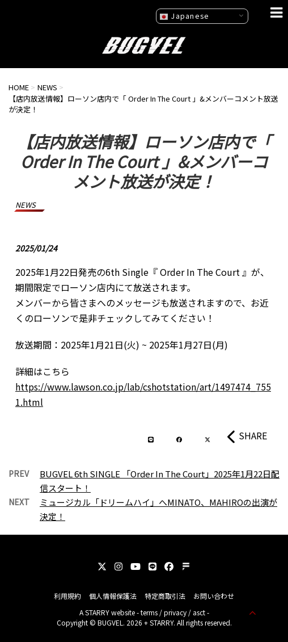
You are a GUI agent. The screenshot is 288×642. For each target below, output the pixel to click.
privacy (175, 612)
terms (149, 612)
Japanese (184, 16)
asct (199, 612)
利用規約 (67, 596)
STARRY (97, 612)
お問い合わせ (213, 596)
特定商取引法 (165, 596)
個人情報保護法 (113, 596)
